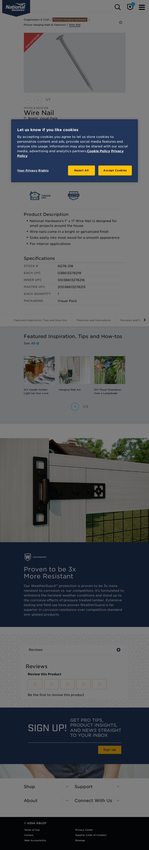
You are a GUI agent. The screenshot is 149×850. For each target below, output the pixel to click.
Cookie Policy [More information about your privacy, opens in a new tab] (98, 151)
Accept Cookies (115, 170)
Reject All (81, 170)
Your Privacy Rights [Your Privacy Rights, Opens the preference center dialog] (32, 170)
